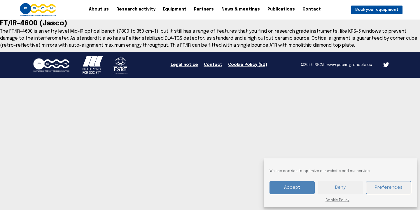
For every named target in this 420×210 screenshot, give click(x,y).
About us (99, 9)
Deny (340, 187)
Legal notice (184, 65)
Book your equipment (376, 10)
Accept (292, 187)
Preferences (388, 187)
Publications (281, 9)
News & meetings (240, 9)
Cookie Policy (337, 200)
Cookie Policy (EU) (247, 65)
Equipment (174, 9)
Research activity (135, 9)
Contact (311, 9)
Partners (204, 9)
